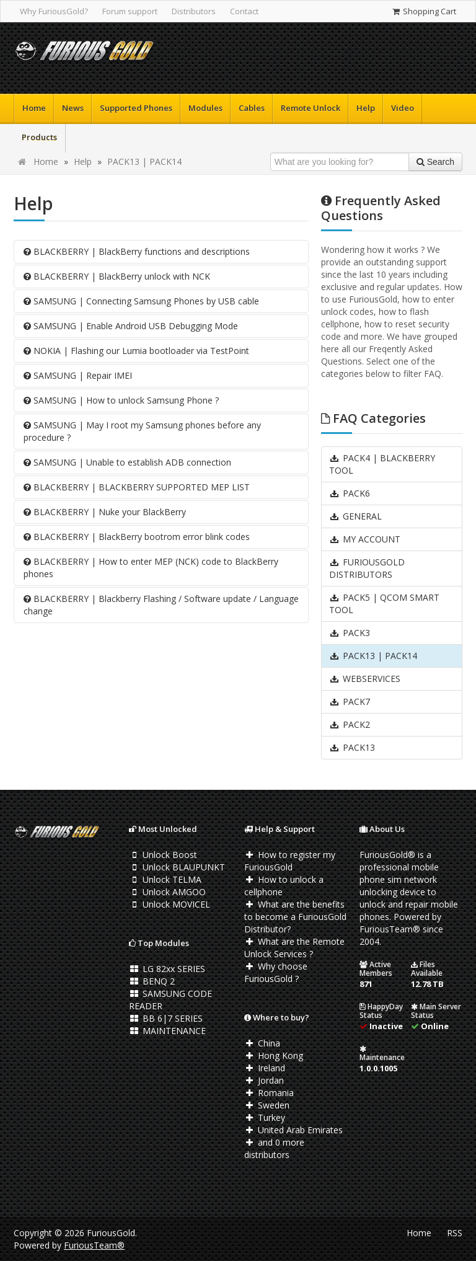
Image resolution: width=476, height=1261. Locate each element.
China (262, 1043)
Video (402, 107)
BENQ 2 (152, 981)
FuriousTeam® (94, 1245)
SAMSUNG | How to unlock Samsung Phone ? (121, 400)
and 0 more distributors (274, 1148)
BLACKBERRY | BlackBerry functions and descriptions (137, 251)
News (73, 107)
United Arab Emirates (293, 1130)
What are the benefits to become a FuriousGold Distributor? (295, 916)
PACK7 (349, 701)
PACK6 (349, 493)
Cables (252, 107)
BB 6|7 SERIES (166, 1018)
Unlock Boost (163, 855)
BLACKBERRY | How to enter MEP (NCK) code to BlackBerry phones (151, 567)
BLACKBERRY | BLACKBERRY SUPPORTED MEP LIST (137, 487)
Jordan (264, 1080)
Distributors (194, 11)
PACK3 (349, 633)
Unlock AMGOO (167, 892)
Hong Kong (273, 1055)
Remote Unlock (310, 107)
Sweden (266, 1105)
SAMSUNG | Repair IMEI (78, 375)
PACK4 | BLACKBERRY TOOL (382, 464)
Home (34, 107)
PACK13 (352, 747)
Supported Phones (136, 107)
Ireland (264, 1068)
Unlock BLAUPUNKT (177, 867)
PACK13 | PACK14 (144, 161)
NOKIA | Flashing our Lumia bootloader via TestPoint (136, 350)
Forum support (129, 11)
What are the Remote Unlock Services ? (294, 948)
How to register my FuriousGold (289, 861)
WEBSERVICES (364, 678)
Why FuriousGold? (54, 11)
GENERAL (355, 516)
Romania (269, 1093)
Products (39, 137)
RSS (454, 1233)
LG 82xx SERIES (167, 969)
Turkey (264, 1117)
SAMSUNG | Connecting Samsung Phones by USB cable (141, 301)
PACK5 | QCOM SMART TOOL (384, 603)
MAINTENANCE (167, 1031)
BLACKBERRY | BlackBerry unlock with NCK (117, 276)
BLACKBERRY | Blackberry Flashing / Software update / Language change (161, 605)
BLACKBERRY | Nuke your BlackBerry (105, 512)
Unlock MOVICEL (169, 904)
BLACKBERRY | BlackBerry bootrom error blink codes (137, 536)
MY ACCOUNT (364, 539)
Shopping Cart (423, 11)
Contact (244, 11)
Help (365, 107)
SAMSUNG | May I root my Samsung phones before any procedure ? (142, 431)
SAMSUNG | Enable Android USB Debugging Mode (131, 326)
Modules (205, 107)
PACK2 (349, 724)
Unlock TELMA (165, 879)
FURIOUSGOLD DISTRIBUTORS (367, 568)
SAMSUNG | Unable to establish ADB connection (127, 462)
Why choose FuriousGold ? (275, 972)
